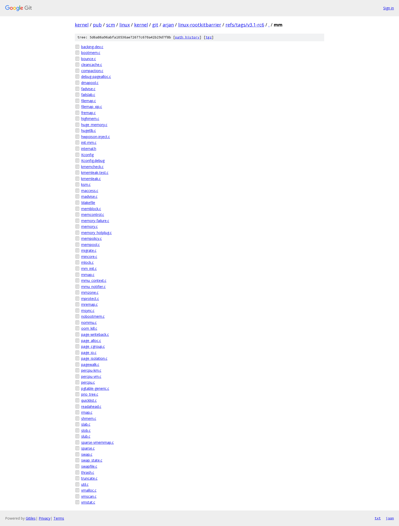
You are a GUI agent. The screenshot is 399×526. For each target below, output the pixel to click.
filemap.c (88, 100)
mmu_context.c (93, 280)
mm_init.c (89, 268)
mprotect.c (90, 298)
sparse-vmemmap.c (97, 442)
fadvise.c (88, 88)
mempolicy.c (91, 238)
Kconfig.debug (93, 160)
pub (97, 25)
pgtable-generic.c (95, 388)
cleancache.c (91, 64)
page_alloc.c (91, 340)
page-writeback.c (95, 334)
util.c (85, 484)
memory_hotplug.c (96, 232)
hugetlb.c (88, 130)
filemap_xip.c (91, 106)
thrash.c (87, 472)
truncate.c (89, 478)
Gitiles (31, 518)
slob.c (86, 430)
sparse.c (88, 448)
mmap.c (87, 274)
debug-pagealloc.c (96, 76)
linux (124, 25)
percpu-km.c (91, 370)
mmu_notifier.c (93, 286)
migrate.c (88, 250)
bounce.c (88, 58)
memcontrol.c (92, 214)
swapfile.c (89, 466)
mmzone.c (89, 292)
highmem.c (90, 118)
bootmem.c (90, 52)
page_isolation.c (94, 358)
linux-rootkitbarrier (199, 25)
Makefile (88, 202)
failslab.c (88, 94)
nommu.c (89, 322)
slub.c (85, 436)
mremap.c (89, 304)
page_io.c (88, 352)
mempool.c (90, 244)
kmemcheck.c (92, 166)
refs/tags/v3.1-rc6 (244, 25)
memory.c (89, 226)
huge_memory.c (94, 124)
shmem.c (88, 418)
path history (187, 37)
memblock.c (91, 208)
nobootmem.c (93, 316)
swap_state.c (91, 460)
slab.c (85, 424)
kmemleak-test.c (94, 172)
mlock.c (87, 262)
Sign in (388, 8)
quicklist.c (89, 400)
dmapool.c (89, 82)
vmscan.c (88, 496)
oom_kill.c (89, 328)
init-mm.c (88, 142)
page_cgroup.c (93, 346)
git (155, 25)
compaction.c (92, 70)
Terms (58, 518)
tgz (209, 37)
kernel (82, 25)
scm (110, 25)
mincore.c (89, 256)
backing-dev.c (92, 46)
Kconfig (87, 154)
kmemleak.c (91, 178)
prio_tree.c (89, 394)
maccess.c (89, 190)
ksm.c (86, 184)
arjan (168, 25)
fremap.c (88, 112)
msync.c (87, 310)
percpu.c (88, 382)
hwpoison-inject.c (95, 136)
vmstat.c (88, 502)
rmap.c (86, 412)
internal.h (88, 148)
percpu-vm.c (91, 376)
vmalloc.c (88, 490)
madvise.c (89, 196)
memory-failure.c (95, 220)
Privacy (44, 518)
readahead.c (91, 406)
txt (378, 518)
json (390, 518)
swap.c (86, 454)
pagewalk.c (90, 364)
